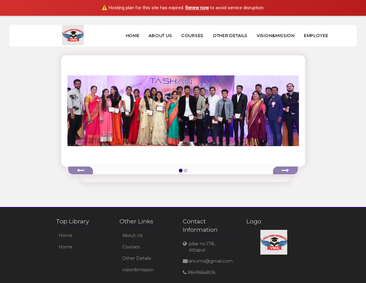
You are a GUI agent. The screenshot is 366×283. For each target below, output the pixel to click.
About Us (160, 35)
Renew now (197, 8)
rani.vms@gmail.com (210, 261)
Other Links (136, 221)
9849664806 (201, 272)
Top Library (72, 221)
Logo (253, 221)
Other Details (230, 35)
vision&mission (276, 35)
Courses (192, 35)
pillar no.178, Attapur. (202, 247)
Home (133, 35)
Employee (316, 35)
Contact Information (200, 225)
